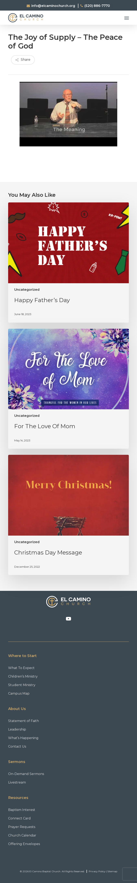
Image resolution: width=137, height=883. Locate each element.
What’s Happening (23, 738)
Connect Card (19, 818)
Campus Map (19, 693)
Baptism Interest (21, 810)
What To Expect (21, 668)
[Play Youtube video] (68, 115)
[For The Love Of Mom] (68, 389)
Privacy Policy (97, 871)
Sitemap (112, 871)
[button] (126, 18)
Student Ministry (21, 685)
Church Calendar (22, 835)
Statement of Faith (23, 721)
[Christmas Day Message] (68, 515)
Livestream (17, 782)
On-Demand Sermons (26, 774)
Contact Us (17, 746)
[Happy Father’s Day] (68, 262)
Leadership (17, 729)
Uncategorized (26, 290)
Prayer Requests (21, 827)
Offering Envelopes (24, 844)
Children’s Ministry (23, 676)
